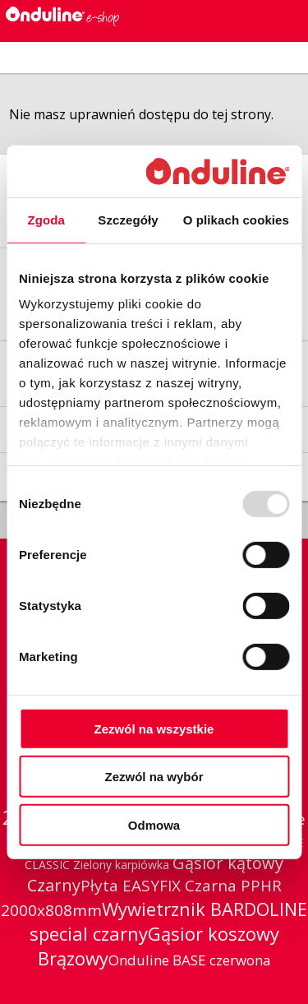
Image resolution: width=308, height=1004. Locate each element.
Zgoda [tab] (46, 220)
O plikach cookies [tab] (236, 220)
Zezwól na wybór (153, 777)
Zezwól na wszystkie (154, 729)
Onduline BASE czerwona (189, 960)
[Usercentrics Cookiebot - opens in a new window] (217, 170)
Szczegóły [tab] (128, 220)
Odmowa (154, 825)
